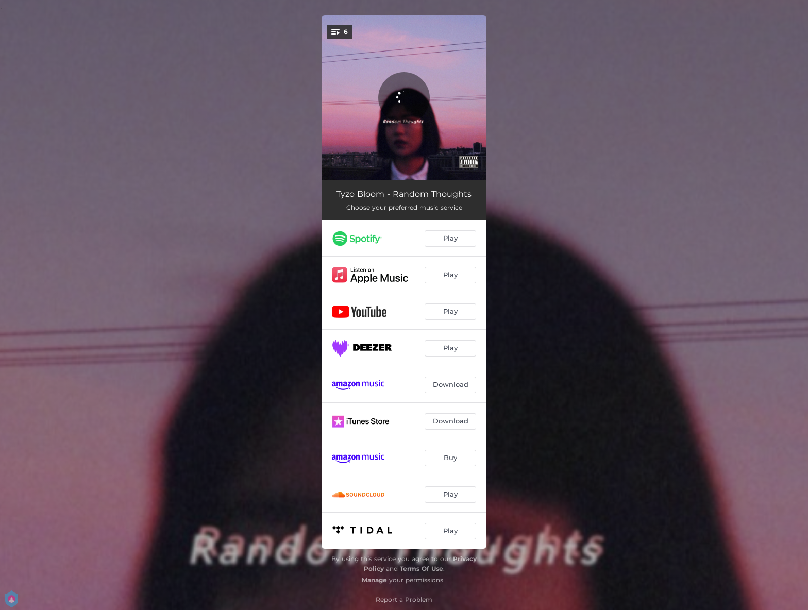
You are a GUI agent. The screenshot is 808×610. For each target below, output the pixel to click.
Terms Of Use (421, 568)
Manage (374, 580)
